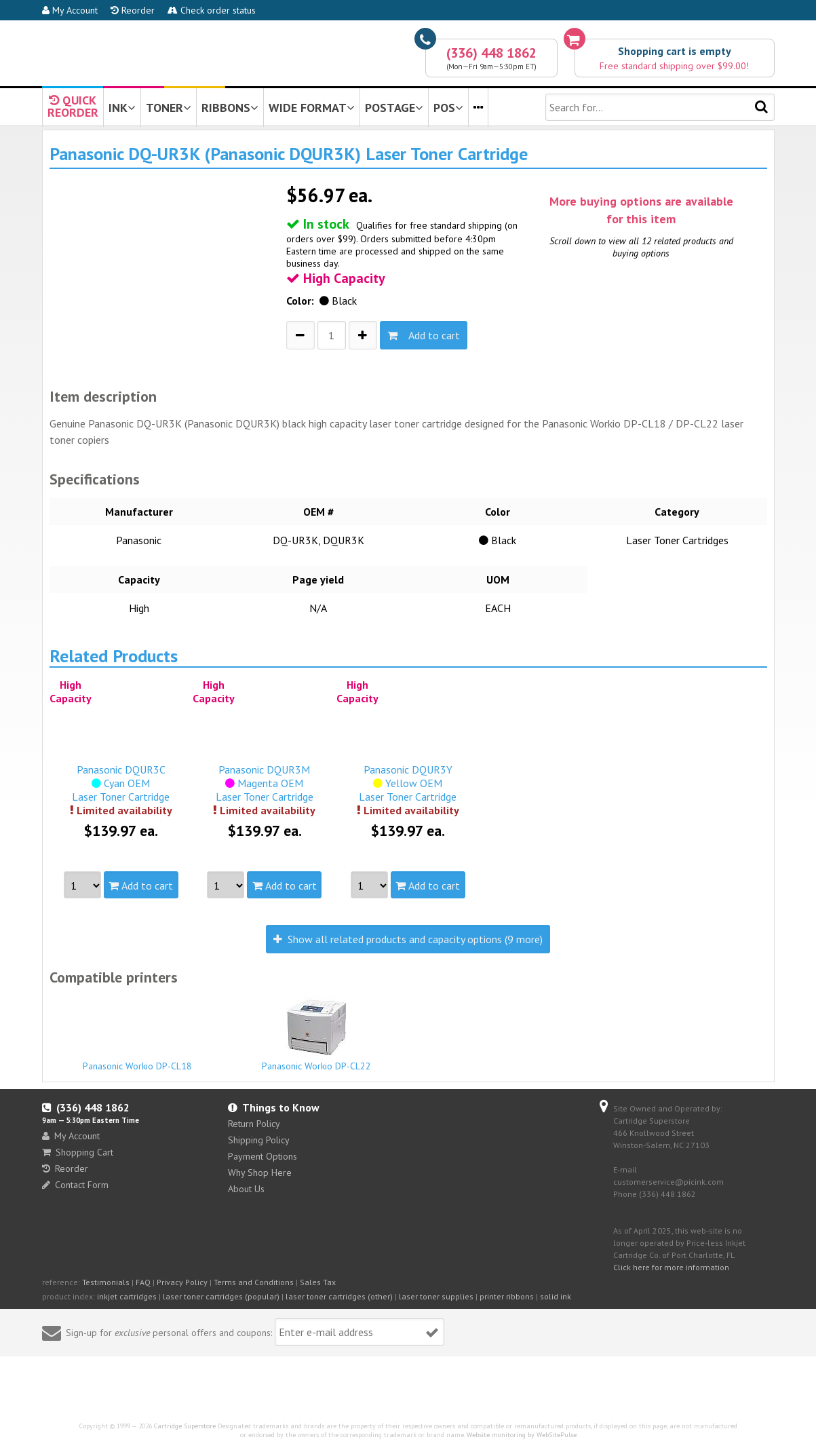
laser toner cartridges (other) (339, 1296)
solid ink (555, 1296)
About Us (246, 1189)
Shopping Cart (77, 1152)
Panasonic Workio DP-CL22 (317, 1034)
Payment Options (262, 1156)
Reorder (133, 10)
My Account (70, 10)
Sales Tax (318, 1282)
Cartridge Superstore (185, 1426)
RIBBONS (229, 107)
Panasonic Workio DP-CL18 (138, 1060)
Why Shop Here (260, 1172)
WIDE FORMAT (312, 107)
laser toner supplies (436, 1296)
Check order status (212, 10)
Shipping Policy (259, 1140)
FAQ (143, 1282)
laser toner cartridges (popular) (221, 1296)
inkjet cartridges (127, 1296)
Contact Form (75, 1185)
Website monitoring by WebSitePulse (522, 1434)
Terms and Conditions (254, 1282)
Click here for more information (671, 1267)
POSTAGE (394, 107)
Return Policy (254, 1124)
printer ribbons (507, 1296)
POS (448, 107)
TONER (168, 107)
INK (122, 107)
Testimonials (106, 1282)
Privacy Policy (182, 1282)
